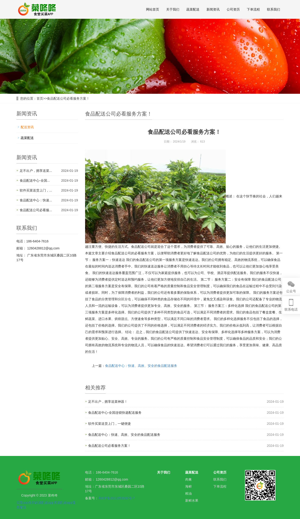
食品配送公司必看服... (36, 210)
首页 (40, 98)
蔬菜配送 (192, 9)
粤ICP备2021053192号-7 (116, 498)
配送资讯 (27, 127)
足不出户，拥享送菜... (36, 171)
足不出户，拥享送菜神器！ (108, 401)
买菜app (22, 502)
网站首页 (152, 9)
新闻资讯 (213, 9)
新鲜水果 (191, 500)
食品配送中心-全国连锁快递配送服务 (115, 412)
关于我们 (172, 9)
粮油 (188, 493)
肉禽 (188, 479)
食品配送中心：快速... (36, 200)
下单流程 (253, 9)
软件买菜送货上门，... (36, 190)
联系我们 (273, 9)
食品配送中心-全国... (35, 180)
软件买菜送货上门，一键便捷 (109, 423)
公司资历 (233, 9)
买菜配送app (63, 502)
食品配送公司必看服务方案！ (68, 98)
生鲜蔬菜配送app (40, 502)
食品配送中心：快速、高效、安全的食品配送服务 (141, 366)
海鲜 (188, 486)
